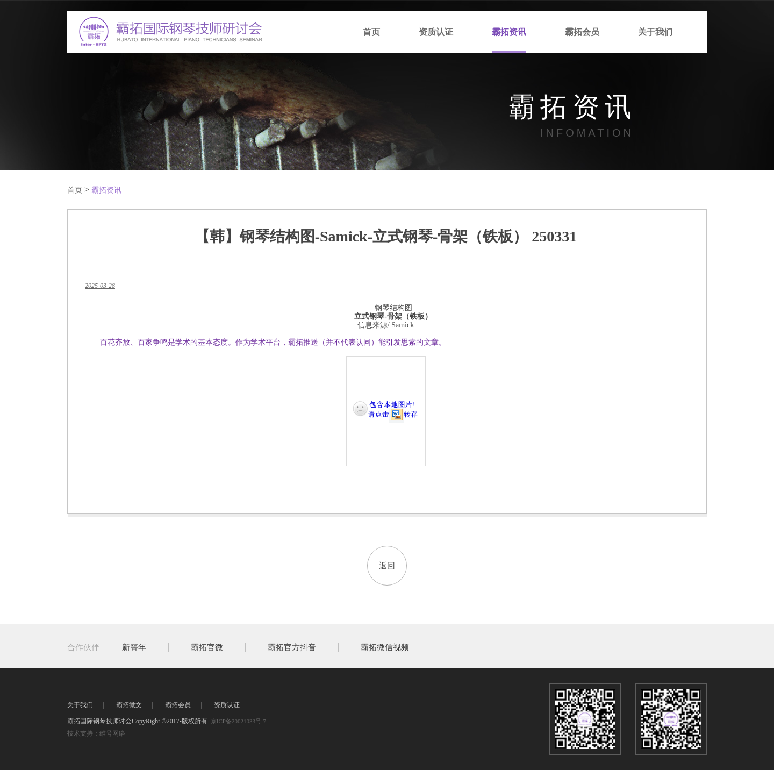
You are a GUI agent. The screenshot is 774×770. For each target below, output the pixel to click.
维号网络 (112, 733)
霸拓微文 (129, 705)
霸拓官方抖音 (292, 647)
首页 (371, 32)
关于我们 (655, 32)
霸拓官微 (207, 647)
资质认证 (436, 32)
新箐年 (134, 647)
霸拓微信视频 (385, 647)
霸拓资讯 (509, 32)
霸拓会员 (582, 32)
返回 (387, 565)
